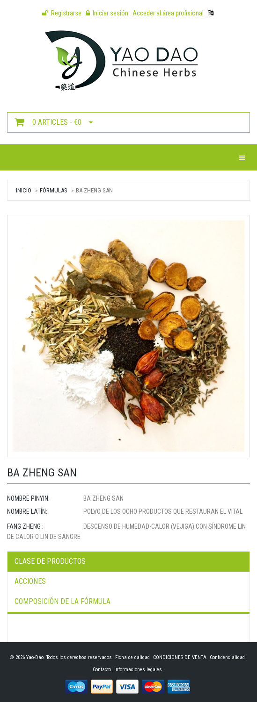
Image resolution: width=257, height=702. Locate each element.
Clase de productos (50, 561)
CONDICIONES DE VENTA (179, 657)
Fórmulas (53, 190)
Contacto (102, 670)
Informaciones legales (138, 670)
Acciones (30, 581)
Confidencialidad (227, 657)
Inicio (23, 190)
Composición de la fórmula (62, 601)
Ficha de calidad (132, 657)
